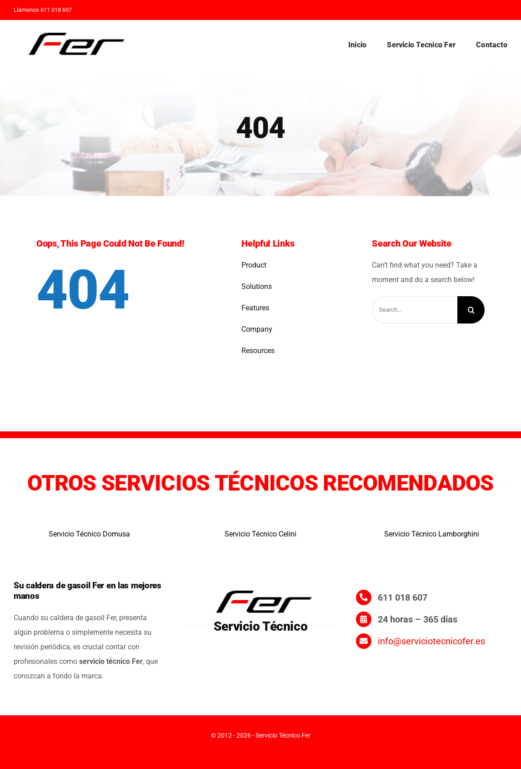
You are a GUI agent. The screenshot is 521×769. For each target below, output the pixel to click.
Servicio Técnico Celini (260, 534)
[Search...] (414, 310)
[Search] (471, 310)
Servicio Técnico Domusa (89, 534)
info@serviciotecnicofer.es (431, 641)
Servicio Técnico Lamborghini (431, 534)
